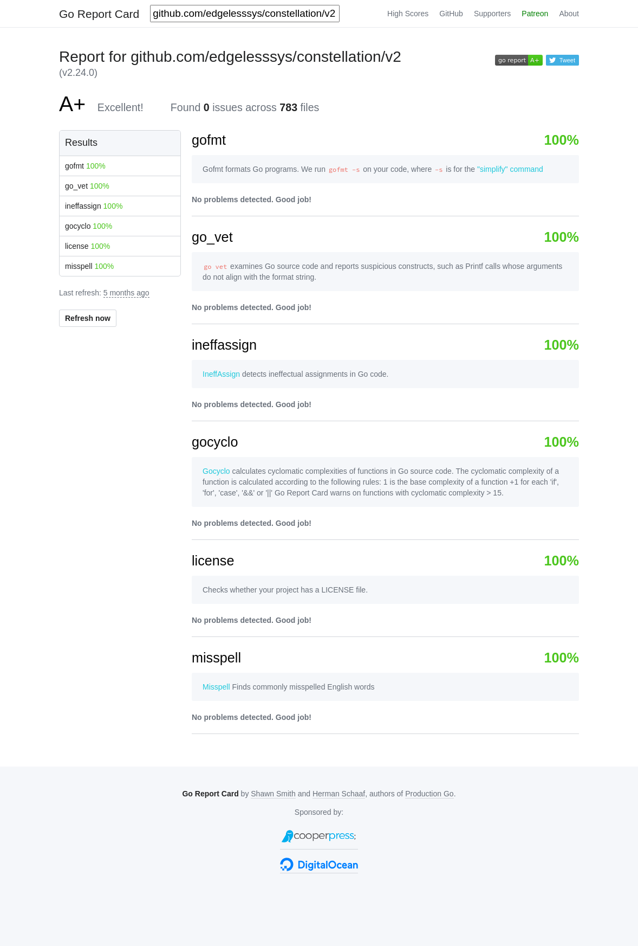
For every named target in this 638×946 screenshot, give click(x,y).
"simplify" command (510, 169)
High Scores (407, 13)
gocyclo (88, 226)
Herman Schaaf (339, 793)
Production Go (429, 793)
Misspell (216, 687)
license (87, 246)
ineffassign (93, 206)
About (569, 13)
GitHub (451, 13)
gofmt (85, 166)
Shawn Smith (273, 793)
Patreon (535, 13)
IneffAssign (221, 374)
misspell (89, 266)
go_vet (87, 186)
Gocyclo (216, 471)
